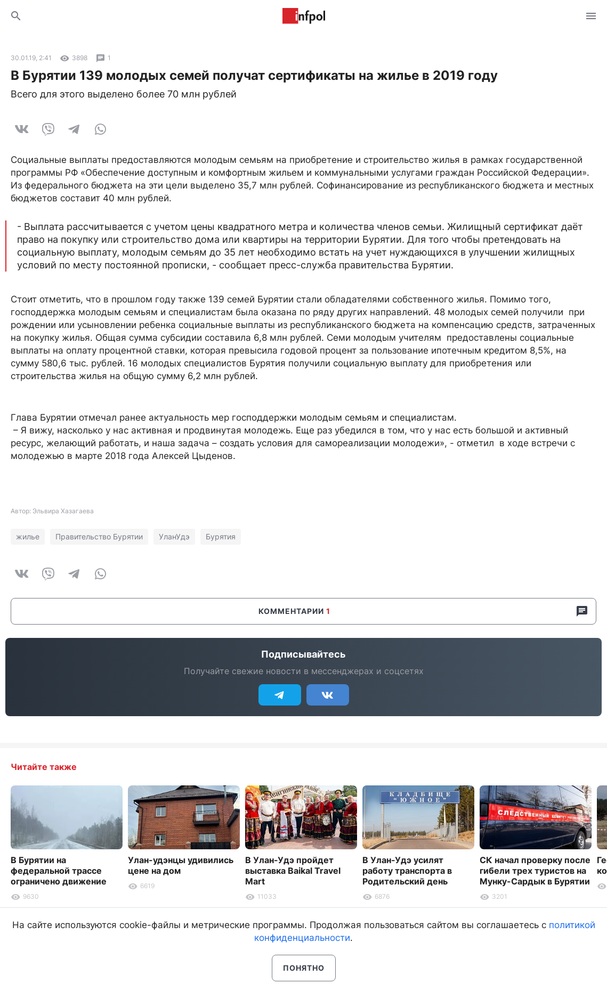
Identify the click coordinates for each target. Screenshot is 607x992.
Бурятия (221, 536)
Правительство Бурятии (99, 536)
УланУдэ (174, 536)
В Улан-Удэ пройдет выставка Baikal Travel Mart (293, 871)
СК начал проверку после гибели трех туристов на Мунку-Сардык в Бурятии (535, 871)
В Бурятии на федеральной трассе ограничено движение (59, 871)
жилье (27, 536)
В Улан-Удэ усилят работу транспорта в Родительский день (407, 871)
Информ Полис (303, 16)
